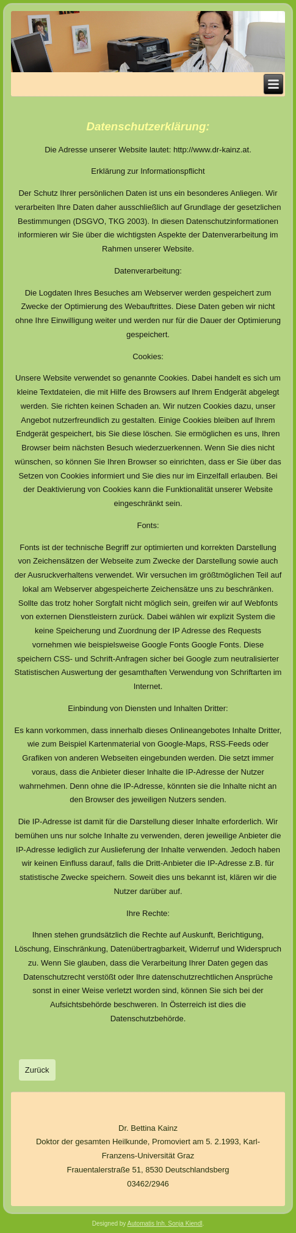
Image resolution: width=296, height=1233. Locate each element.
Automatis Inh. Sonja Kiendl (165, 1223)
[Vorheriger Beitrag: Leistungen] (37, 1070)
